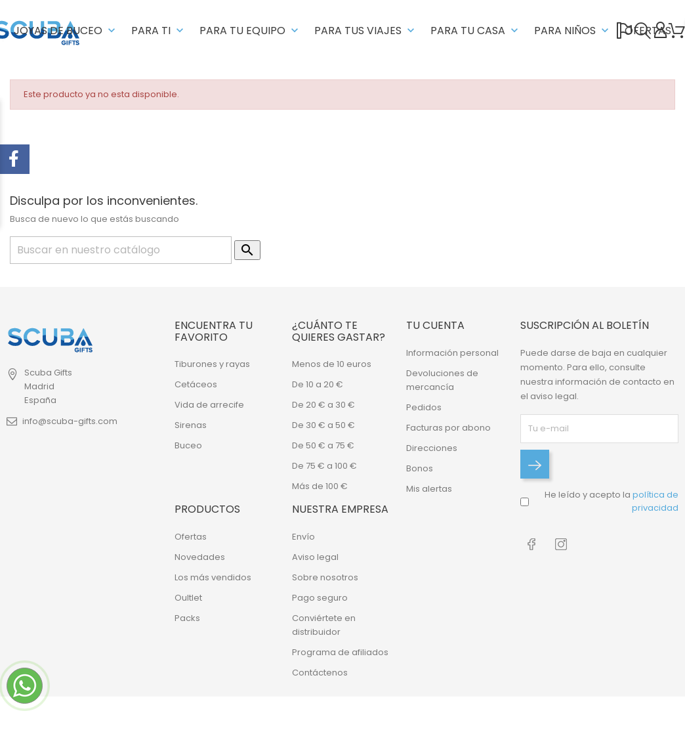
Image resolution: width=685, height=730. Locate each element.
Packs (187, 618)
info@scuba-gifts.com (69, 421)
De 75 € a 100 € (324, 466)
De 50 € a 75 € (323, 445)
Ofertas (191, 536)
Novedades (200, 557)
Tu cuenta (435, 325)
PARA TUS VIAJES (365, 30)
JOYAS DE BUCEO (66, 30)
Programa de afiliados (340, 652)
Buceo (188, 445)
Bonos (419, 468)
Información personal (452, 353)
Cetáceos (196, 384)
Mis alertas (429, 489)
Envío (303, 536)
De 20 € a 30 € (323, 404)
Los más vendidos (213, 577)
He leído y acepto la (611, 501)
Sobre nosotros (325, 577)
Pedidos (424, 407)
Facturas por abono (448, 427)
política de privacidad (655, 501)
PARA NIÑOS (573, 30)
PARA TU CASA (475, 30)
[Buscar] (121, 250)
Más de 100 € (320, 486)
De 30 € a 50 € (323, 425)
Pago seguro (320, 597)
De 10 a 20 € (317, 384)
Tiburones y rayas (212, 364)
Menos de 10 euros (331, 364)
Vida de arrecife (209, 404)
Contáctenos (320, 672)
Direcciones (431, 448)
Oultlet (188, 597)
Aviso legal (315, 557)
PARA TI (158, 30)
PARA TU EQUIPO (250, 30)
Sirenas (191, 425)
